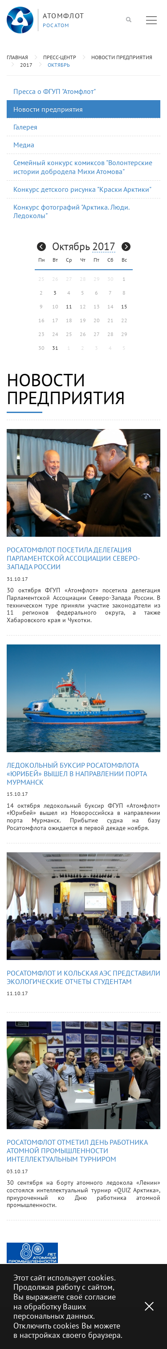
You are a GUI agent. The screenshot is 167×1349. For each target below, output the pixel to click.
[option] (32, 1253)
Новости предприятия (121, 57)
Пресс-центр (59, 57)
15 (124, 306)
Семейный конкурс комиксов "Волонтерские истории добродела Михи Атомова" (82, 166)
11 (69, 306)
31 (55, 347)
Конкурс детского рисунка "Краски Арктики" (82, 189)
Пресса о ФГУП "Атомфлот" (54, 91)
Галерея (25, 126)
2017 (26, 64)
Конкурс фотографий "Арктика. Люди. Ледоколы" (71, 211)
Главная (17, 57)
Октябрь (59, 64)
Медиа (23, 144)
